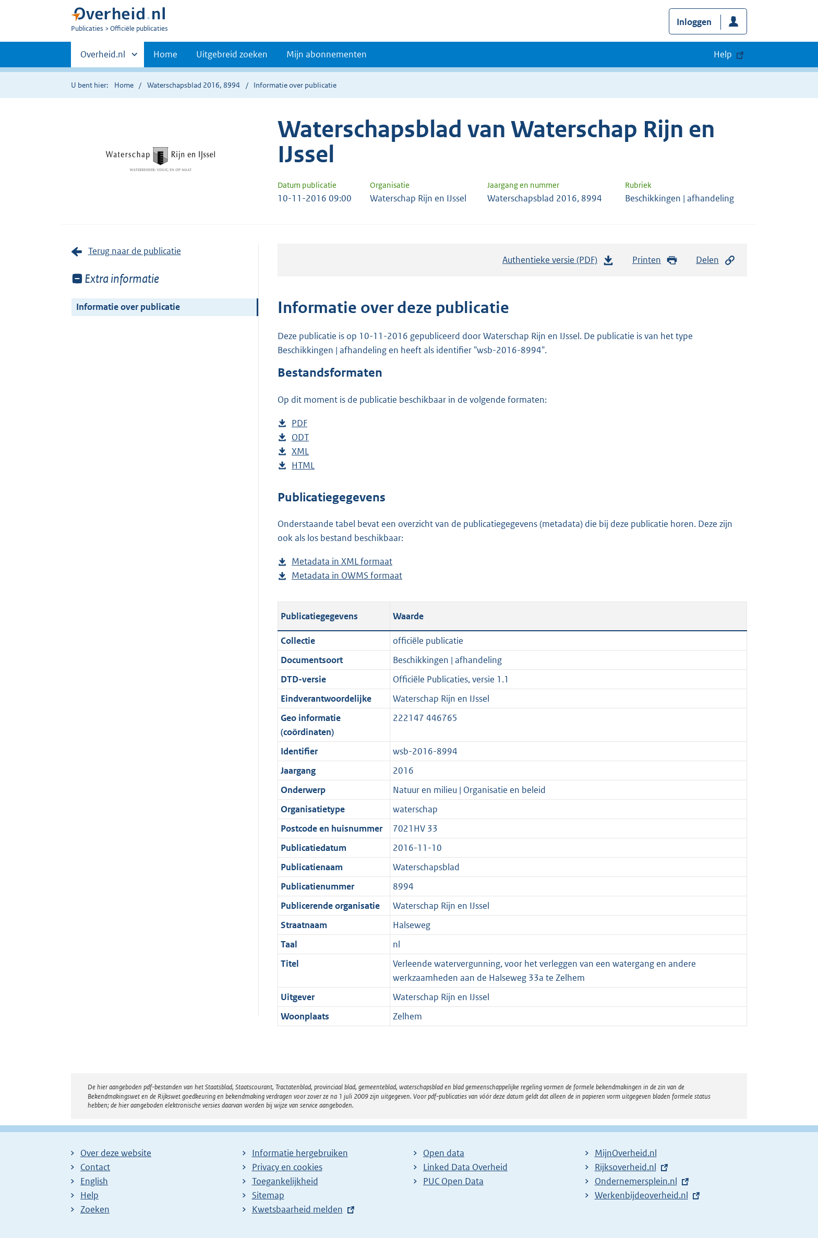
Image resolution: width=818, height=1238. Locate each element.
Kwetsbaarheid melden (297, 1209)
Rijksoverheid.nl (625, 1167)
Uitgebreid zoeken (232, 54)
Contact (95, 1167)
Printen (655, 260)
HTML (303, 466)
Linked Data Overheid (465, 1167)
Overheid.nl (102, 57)
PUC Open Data (453, 1181)
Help (89, 1195)
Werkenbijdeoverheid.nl (641, 1195)
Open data (443, 1153)
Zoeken (95, 1209)
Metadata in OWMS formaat (347, 576)
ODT (300, 437)
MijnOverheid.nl (626, 1153)
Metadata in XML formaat (342, 562)
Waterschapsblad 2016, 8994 (193, 85)
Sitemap (268, 1195)
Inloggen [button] (694, 22)
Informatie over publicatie (128, 306)
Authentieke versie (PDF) (558, 262)
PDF (299, 423)
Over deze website (115, 1153)
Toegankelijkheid (285, 1181)
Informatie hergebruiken (300, 1153)
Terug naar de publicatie (134, 251)
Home (165, 54)
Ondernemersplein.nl (636, 1181)
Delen (716, 260)
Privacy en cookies (287, 1167)
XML (300, 451)
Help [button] (723, 54)
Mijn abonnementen (326, 54)
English (94, 1181)
